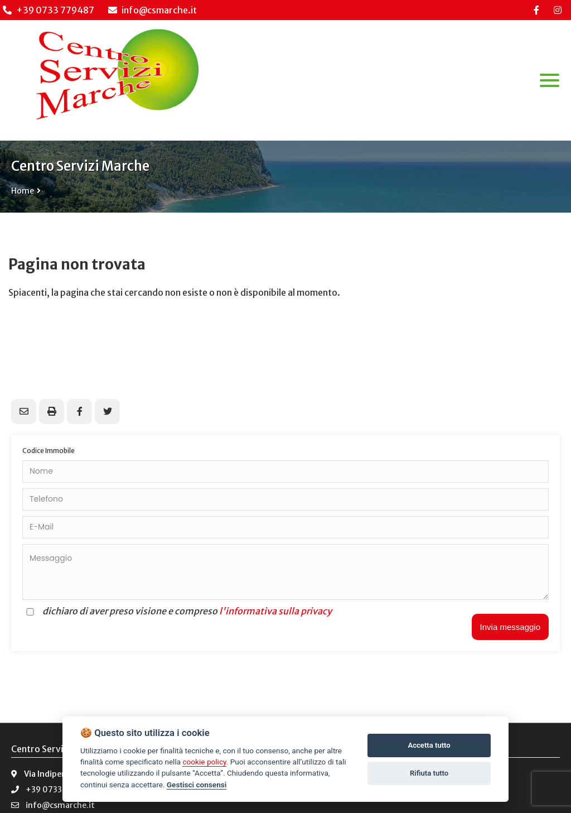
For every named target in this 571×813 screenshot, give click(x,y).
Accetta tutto (429, 745)
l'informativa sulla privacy (275, 611)
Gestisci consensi (196, 784)
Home (22, 191)
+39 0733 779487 (55, 10)
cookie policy (204, 761)
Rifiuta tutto (429, 773)
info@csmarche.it (152, 10)
